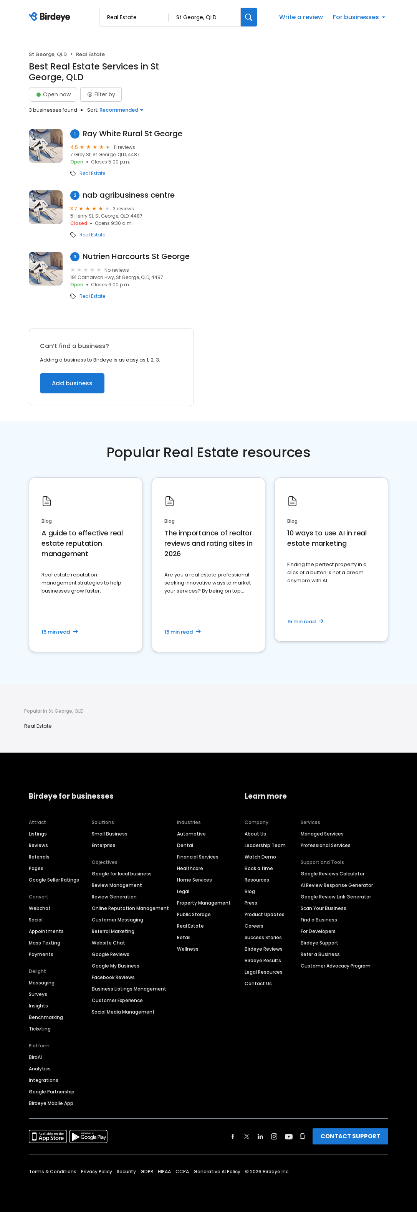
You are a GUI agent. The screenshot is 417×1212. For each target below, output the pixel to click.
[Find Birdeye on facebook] (233, 1136)
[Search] (249, 17)
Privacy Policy (96, 1171)
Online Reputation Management (130, 908)
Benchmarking (46, 1017)
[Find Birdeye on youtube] (289, 1136)
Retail (183, 937)
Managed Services (322, 834)
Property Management (204, 903)
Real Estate (92, 173)
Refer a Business (320, 954)
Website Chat (108, 943)
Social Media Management (123, 1012)
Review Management (117, 885)
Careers (254, 926)
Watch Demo (260, 857)
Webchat (40, 908)
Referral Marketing (113, 931)
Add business (72, 383)
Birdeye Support (319, 943)
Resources (257, 880)
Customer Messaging (117, 919)
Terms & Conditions (52, 1171)
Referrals (39, 857)
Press (251, 903)
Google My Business (115, 966)
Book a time (259, 868)
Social (36, 919)
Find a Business (319, 919)
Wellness (188, 949)
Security (126, 1171)
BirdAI (35, 1057)
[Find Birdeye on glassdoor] (302, 1136)
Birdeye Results (263, 960)
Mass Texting (44, 943)
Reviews (38, 845)
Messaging (42, 982)
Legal (183, 891)
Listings (38, 834)
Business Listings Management (129, 989)
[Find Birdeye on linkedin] (260, 1136)
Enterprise (104, 845)
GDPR (147, 1171)
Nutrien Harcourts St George (136, 256)
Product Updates (265, 914)
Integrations (43, 1080)
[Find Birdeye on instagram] (274, 1136)
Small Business (109, 834)
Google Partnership (51, 1091)
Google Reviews (110, 954)
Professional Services (326, 845)
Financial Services (197, 857)
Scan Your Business (323, 908)
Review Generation (114, 896)
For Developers (318, 931)
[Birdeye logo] (51, 17)
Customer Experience (117, 1000)
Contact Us (258, 983)
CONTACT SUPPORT (350, 1136)
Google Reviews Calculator (332, 873)
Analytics (40, 1068)
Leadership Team (265, 845)
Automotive (191, 834)
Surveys (38, 994)
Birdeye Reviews (264, 949)
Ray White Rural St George (132, 134)
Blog (250, 891)
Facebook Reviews (113, 977)
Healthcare (190, 868)
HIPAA (164, 1171)
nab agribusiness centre (129, 195)
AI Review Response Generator (337, 885)
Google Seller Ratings (54, 880)
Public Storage (194, 914)
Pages (36, 868)
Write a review (301, 17)
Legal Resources (264, 972)
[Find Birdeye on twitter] (247, 1136)
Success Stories (263, 937)
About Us (255, 834)
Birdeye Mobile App (51, 1103)
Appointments (46, 931)
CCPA (182, 1171)
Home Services (194, 880)
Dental (185, 845)
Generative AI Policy (217, 1171)
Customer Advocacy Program (336, 966)
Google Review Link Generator (336, 896)
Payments (41, 954)
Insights (38, 1005)
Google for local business (122, 873)
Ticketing (40, 1028)
